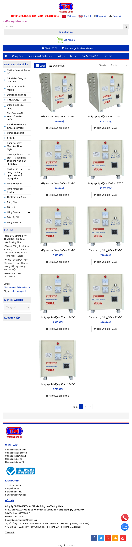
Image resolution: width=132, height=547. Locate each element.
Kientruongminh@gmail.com (17, 287)
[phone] (125, 520)
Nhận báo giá (66, 32)
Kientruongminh (19, 291)
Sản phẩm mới (12, 488)
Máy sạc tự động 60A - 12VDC (58, 312)
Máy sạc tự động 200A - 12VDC (58, 178)
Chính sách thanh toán (15, 450)
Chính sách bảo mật (14, 462)
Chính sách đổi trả (13, 459)
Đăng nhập (101, 16)
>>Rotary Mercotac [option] (15, 21)
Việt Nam (71, 16)
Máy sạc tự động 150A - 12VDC (105, 178)
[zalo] (125, 529)
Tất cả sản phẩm (13, 485)
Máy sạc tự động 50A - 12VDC (105, 312)
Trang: (74, 406)
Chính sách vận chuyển (16, 453)
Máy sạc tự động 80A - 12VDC (105, 245)
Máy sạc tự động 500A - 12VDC (58, 111)
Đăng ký (117, 16)
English (87, 16)
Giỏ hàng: (66, 40)
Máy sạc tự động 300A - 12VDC (105, 111)
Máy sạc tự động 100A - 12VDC (58, 245)
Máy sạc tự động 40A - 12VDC (58, 379)
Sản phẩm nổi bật (13, 492)
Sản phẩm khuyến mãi (15, 495)
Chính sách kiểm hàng (15, 456)
